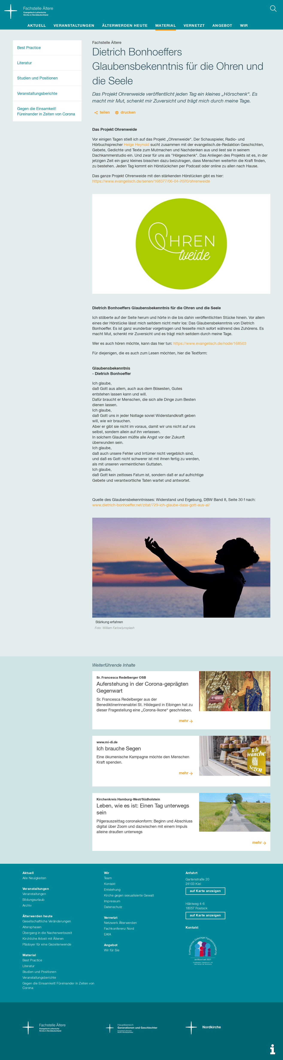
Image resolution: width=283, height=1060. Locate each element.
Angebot (222, 26)
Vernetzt (194, 26)
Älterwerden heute (125, 26)
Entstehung (112, 889)
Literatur (24, 63)
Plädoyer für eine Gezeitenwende (47, 944)
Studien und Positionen (37, 78)
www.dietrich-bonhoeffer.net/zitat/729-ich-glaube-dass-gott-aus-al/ (151, 505)
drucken (128, 112)
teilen (105, 112)
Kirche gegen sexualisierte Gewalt (129, 895)
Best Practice (29, 48)
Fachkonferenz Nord (119, 928)
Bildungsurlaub (34, 899)
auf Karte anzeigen (205, 891)
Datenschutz (113, 907)
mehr (183, 721)
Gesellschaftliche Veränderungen (47, 921)
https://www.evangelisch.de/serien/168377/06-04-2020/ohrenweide (151, 181)
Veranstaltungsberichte (37, 94)
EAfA (107, 934)
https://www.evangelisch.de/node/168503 (209, 344)
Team (108, 878)
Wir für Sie (112, 950)
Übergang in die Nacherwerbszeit (47, 933)
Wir (244, 26)
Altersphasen (32, 927)
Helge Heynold (136, 145)
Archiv (27, 905)
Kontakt (109, 884)
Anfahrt (192, 873)
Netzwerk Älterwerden (120, 923)
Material (165, 26)
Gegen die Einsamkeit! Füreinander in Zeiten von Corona (46, 111)
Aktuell (36, 26)
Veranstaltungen (74, 26)
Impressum (112, 901)
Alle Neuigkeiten (34, 878)
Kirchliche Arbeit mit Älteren (43, 938)
